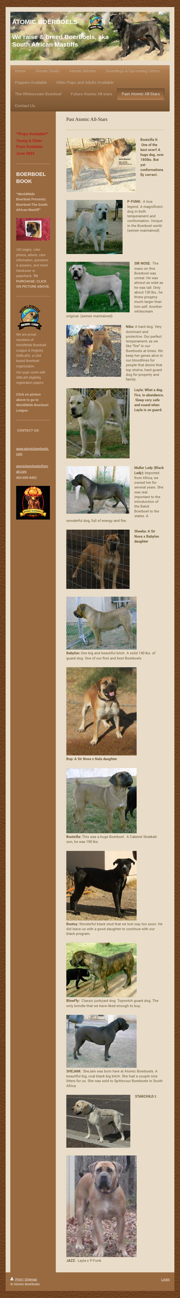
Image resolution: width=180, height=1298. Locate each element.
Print (16, 1279)
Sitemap (31, 1279)
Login (165, 1279)
